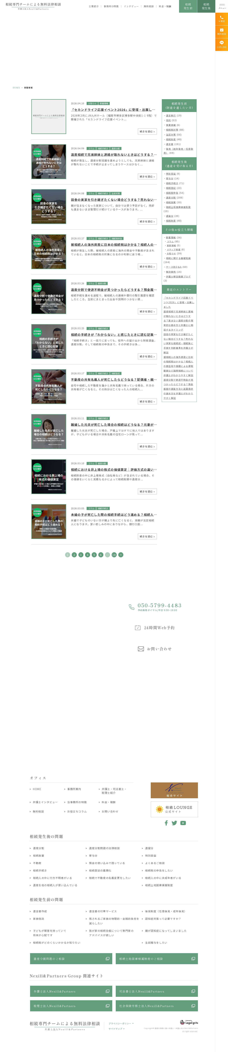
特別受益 (171, 173)
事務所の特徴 (111, 6)
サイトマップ (115, 1028)
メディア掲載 (174, 249)
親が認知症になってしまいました (166, 931)
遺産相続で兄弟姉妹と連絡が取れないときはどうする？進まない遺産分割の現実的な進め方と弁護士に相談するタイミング (178, 320)
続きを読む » (147, 131)
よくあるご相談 (155, 863)
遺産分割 (116, 148)
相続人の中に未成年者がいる (163, 878)
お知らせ (92, 103)
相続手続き (103, 148)
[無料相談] (221, 31)
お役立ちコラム (77, 811)
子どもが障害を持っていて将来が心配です (49, 933)
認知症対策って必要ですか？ (163, 919)
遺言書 (170, 144)
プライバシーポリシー (120, 1023)
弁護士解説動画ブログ (178, 276)
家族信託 (38, 919)
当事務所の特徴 (77, 802)
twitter (174, 822)
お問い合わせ (110, 811)
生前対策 (116, 193)
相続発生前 (188, 6)
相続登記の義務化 (100, 870)
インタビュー (131, 6)
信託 (168, 120)
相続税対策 (172, 129)
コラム (91, 148)
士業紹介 (94, 6)
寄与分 (170, 178)
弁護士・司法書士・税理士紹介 (114, 791)
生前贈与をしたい (156, 942)
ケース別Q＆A (174, 266)
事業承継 (171, 125)
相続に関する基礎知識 (178, 258)
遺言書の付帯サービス (103, 911)
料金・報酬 (165, 6)
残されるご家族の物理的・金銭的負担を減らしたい (114, 921)
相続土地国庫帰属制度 (178, 207)
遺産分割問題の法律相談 (104, 848)
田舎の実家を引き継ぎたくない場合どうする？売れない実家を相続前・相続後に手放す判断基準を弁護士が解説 (178, 343)
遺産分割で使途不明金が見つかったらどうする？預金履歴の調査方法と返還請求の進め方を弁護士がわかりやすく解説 (178, 389)
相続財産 (171, 139)
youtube (183, 822)
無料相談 (149, 6)
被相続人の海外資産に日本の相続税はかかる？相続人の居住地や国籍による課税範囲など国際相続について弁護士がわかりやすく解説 (178, 366)
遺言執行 (171, 115)
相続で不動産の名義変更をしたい (110, 878)
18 (114, 555)
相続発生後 (206, 6)
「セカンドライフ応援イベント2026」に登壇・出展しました (116, 109)
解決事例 (171, 271)
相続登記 (116, 373)
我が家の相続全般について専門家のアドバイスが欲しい (111, 933)
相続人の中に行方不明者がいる (52, 878)
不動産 (37, 863)
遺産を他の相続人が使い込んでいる (55, 885)
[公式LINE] (221, 44)
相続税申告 (117, 238)
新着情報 (104, 103)
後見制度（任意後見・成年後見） (166, 911)
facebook (165, 822)
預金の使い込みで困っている (107, 863)
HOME (16, 87)
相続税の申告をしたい (159, 870)
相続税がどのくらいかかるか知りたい (56, 942)
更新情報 (171, 245)
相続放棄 (171, 202)
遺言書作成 (40, 911)
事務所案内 (74, 789)
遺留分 (170, 216)
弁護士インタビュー (45, 802)
